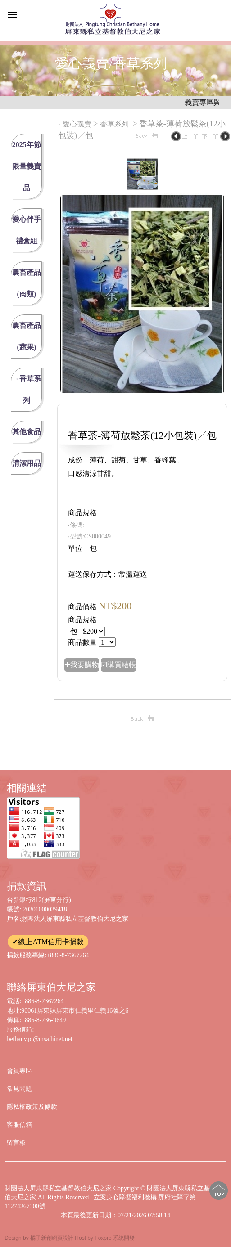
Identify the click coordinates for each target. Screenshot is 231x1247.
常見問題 (19, 1089)
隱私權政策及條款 (32, 1106)
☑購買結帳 (118, 664)
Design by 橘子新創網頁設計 (40, 1238)
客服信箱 (19, 1124)
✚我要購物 (81, 664)
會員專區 (19, 1071)
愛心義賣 (77, 124)
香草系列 (115, 124)
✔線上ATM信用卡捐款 (48, 942)
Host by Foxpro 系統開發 (105, 1238)
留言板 (16, 1142)
